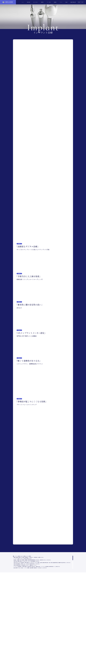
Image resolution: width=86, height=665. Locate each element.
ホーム (23, 2)
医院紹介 (42, 2)
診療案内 (55, 2)
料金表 (66, 2)
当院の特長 (28, 2)
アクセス (61, 2)
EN (82, 2)
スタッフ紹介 (49, 2)
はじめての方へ (35, 2)
